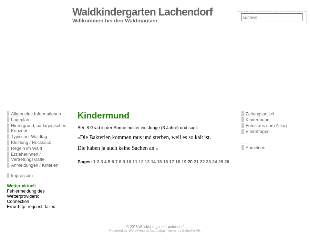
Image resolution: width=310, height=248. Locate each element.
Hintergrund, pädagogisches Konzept (38, 128)
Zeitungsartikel (260, 113)
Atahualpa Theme (163, 230)
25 (220, 161)
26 (226, 161)
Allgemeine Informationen (36, 113)
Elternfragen (258, 131)
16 (165, 161)
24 (214, 161)
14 (153, 161)
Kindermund (257, 119)
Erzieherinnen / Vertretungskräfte (27, 157)
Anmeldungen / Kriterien (34, 165)
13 (147, 161)
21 (196, 161)
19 (184, 161)
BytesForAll (191, 230)
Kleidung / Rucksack (31, 142)
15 (159, 161)
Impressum (22, 175)
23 (208, 161)
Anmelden (256, 147)
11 (135, 161)
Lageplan (20, 119)
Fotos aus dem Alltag (266, 125)
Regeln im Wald (26, 148)
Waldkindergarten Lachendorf (142, 12)
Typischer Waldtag (29, 136)
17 (171, 161)
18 (177, 161)
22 (202, 161)
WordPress (136, 230)
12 (140, 161)
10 (128, 161)
